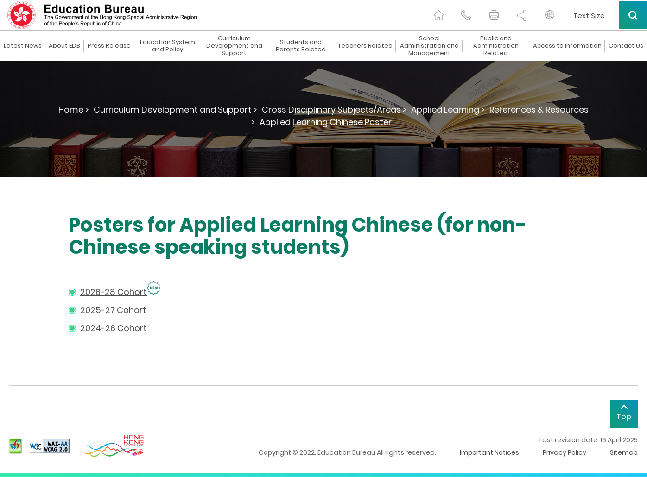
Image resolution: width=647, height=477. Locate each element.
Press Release (109, 46)
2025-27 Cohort (113, 310)
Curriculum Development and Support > (175, 109)
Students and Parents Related (301, 45)
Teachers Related (365, 46)
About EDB (64, 46)
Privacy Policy (564, 452)
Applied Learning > (448, 109)
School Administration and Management (429, 46)
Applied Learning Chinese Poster (326, 122)
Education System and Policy (167, 45)
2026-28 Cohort (113, 292)
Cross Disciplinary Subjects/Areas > (334, 109)
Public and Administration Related (496, 46)
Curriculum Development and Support (234, 46)
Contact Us (626, 46)
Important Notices (489, 452)
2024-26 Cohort (113, 328)
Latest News (23, 46)
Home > (73, 109)
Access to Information (567, 46)
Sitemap (624, 452)
